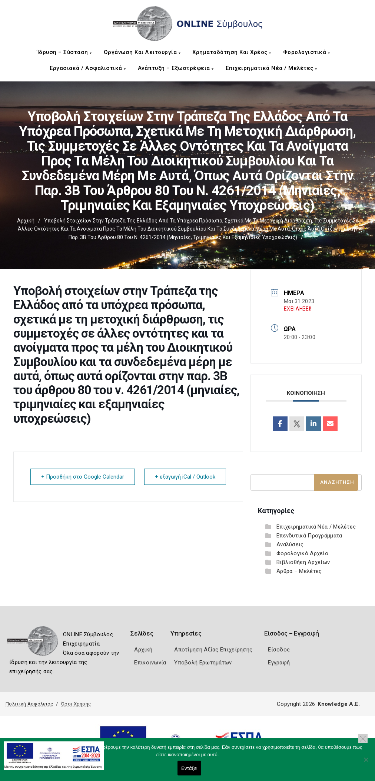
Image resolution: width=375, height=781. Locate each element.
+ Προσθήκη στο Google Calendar (82, 476)
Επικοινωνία (150, 662)
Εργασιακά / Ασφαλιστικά (88, 68)
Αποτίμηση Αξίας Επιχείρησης (213, 649)
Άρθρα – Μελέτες (299, 571)
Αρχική (25, 221)
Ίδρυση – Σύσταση (64, 52)
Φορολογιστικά (306, 52)
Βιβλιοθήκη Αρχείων (303, 562)
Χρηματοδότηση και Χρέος (231, 52)
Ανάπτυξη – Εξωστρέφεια (176, 68)
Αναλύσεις (290, 544)
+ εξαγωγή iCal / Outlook (185, 476)
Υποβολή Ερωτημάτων (203, 662)
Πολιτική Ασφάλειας (29, 704)
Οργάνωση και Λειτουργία (142, 52)
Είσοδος (279, 649)
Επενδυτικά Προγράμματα (309, 535)
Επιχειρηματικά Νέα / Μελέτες (271, 68)
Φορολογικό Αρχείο (302, 553)
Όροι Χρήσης (76, 704)
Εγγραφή (279, 662)
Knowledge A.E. (339, 704)
